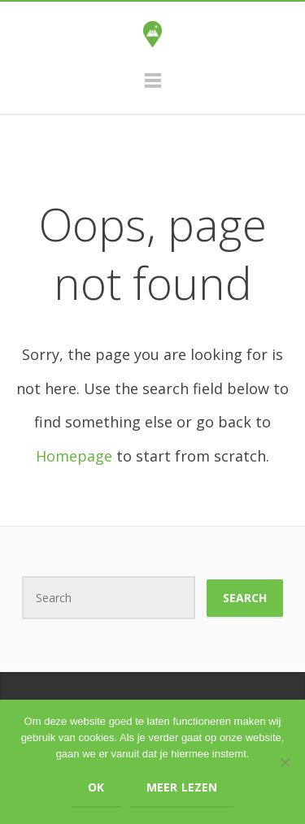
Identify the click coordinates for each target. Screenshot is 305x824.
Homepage (74, 456)
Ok (96, 787)
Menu (153, 87)
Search (245, 597)
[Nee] (285, 762)
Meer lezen (181, 787)
